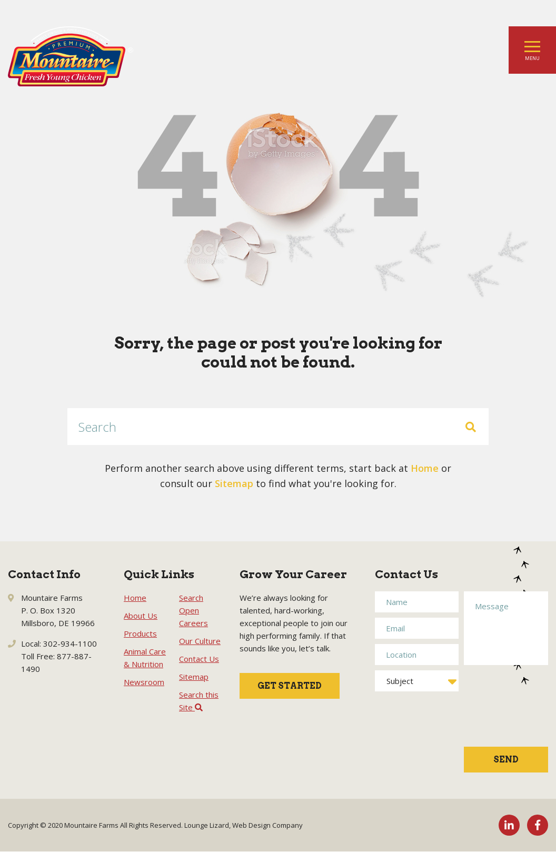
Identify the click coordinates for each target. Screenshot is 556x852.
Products (140, 633)
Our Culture (200, 641)
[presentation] (507, 711)
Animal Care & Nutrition (145, 657)
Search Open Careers (193, 610)
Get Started (290, 686)
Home (425, 468)
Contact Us (199, 658)
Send (506, 760)
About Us (140, 615)
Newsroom (144, 682)
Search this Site (199, 700)
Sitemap (234, 483)
